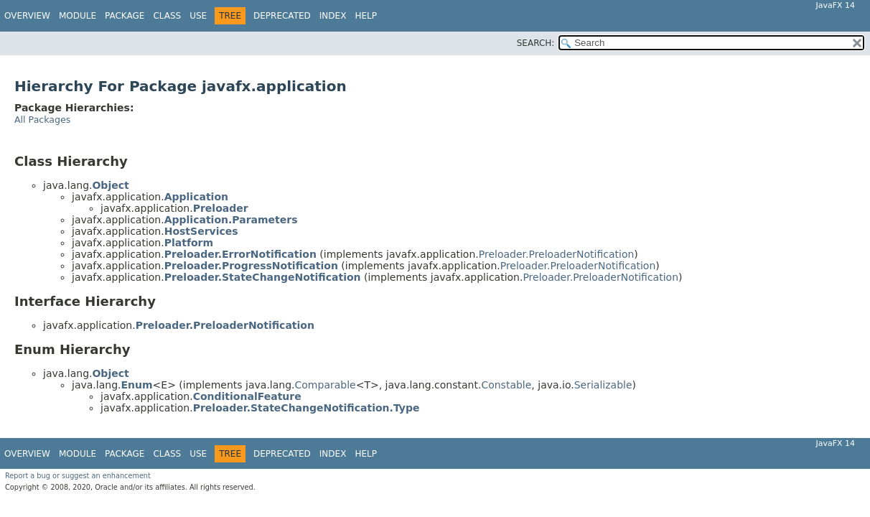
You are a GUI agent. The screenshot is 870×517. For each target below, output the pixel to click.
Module (77, 16)
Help (366, 16)
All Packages (42, 119)
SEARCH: (536, 43)
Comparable (325, 385)
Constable (506, 385)
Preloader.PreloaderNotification (557, 254)
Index (333, 16)
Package (124, 16)
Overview (27, 16)
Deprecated (282, 16)
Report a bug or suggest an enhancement (78, 476)
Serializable (603, 385)
